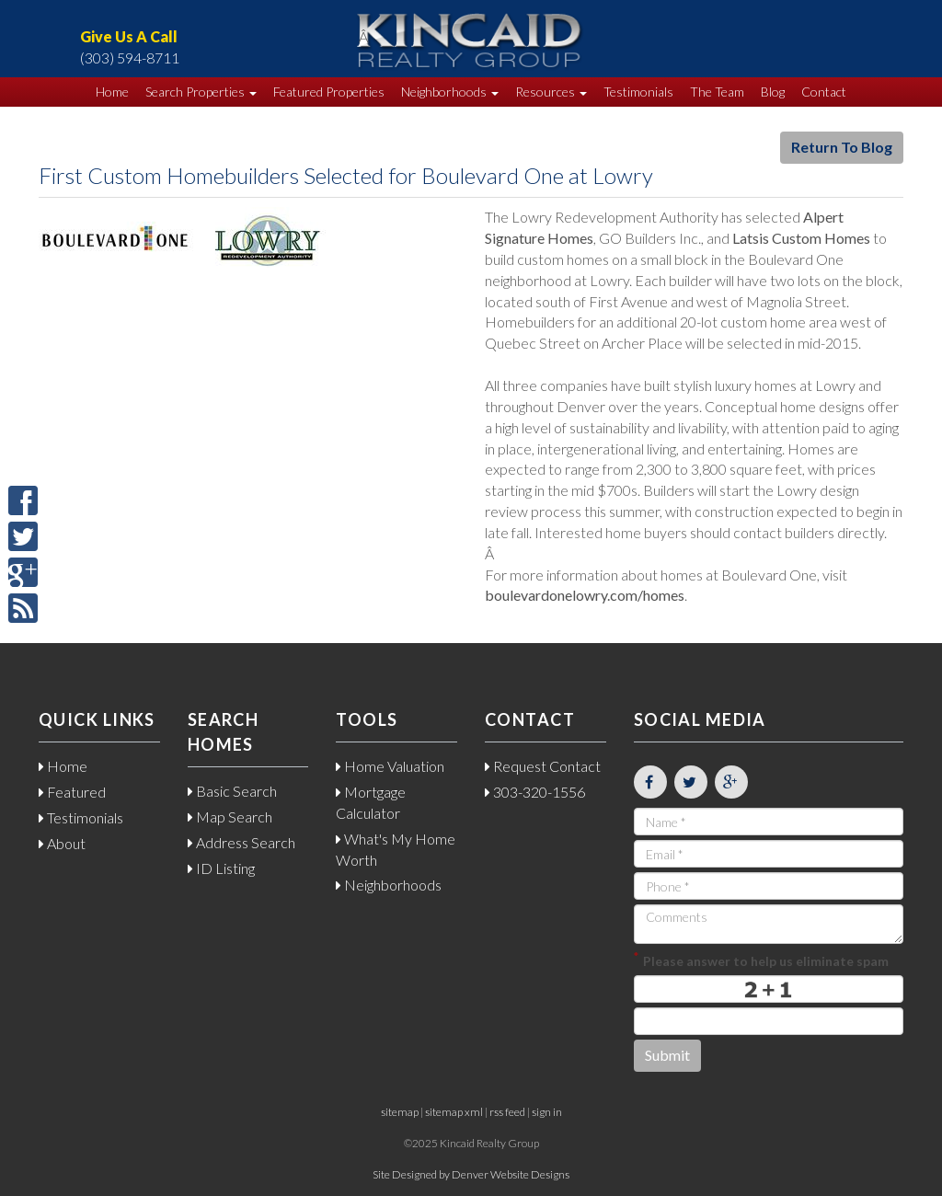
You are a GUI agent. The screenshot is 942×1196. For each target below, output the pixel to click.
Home (112, 91)
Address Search (241, 842)
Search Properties (201, 91)
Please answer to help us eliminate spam (761, 959)
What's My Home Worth (395, 849)
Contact (823, 91)
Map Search (230, 816)
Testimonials (638, 91)
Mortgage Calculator (371, 802)
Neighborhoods (450, 91)
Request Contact (543, 766)
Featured (72, 791)
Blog (773, 91)
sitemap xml (454, 1112)
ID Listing (221, 868)
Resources (551, 91)
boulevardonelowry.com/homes (584, 595)
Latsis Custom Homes (801, 238)
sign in (547, 1112)
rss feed (507, 1112)
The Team (717, 91)
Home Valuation (390, 766)
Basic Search (232, 790)
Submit (667, 1055)
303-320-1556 (535, 791)
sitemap (400, 1112)
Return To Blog (841, 146)
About (62, 843)
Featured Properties (329, 91)
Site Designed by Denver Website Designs (471, 1174)
